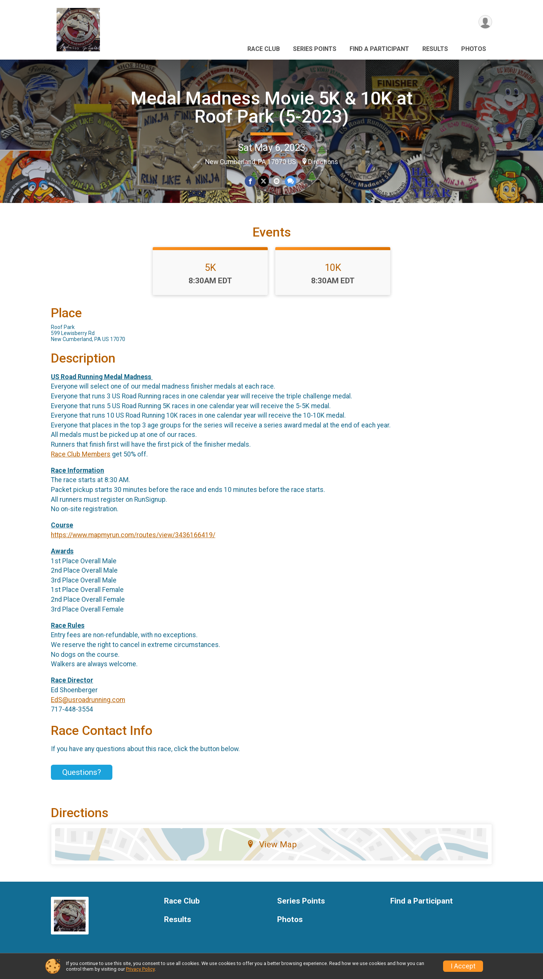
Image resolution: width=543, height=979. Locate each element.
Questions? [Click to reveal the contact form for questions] (81, 772)
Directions (323, 162)
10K (333, 267)
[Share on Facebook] (250, 181)
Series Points (314, 48)
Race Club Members (80, 454)
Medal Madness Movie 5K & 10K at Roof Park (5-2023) (272, 107)
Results (435, 48)
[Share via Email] (276, 181)
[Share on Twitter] (263, 181)
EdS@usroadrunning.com (88, 700)
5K (210, 267)
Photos (473, 48)
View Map (272, 844)
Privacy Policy (140, 969)
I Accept (463, 966)
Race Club (263, 48)
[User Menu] (485, 22)
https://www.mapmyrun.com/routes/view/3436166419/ (133, 535)
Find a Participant (379, 48)
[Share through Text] (290, 181)
